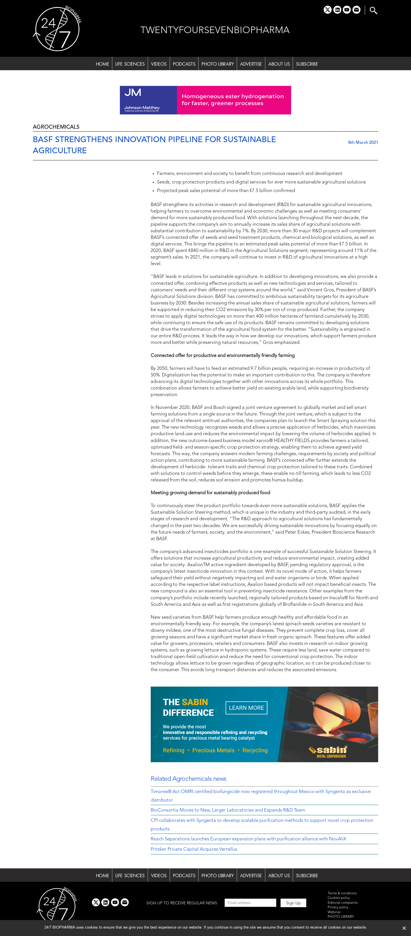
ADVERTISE (251, 64)
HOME (102, 64)
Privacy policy (338, 907)
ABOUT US (279, 64)
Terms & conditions (342, 893)
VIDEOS (159, 64)
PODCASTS (184, 64)
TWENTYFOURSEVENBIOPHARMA (215, 30)
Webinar (334, 912)
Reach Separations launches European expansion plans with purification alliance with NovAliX (248, 839)
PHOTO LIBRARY (218, 64)
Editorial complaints (343, 903)
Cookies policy (339, 898)
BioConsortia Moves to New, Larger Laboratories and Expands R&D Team (228, 810)
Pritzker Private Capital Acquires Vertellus (194, 849)
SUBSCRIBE (307, 64)
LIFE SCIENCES (130, 64)
